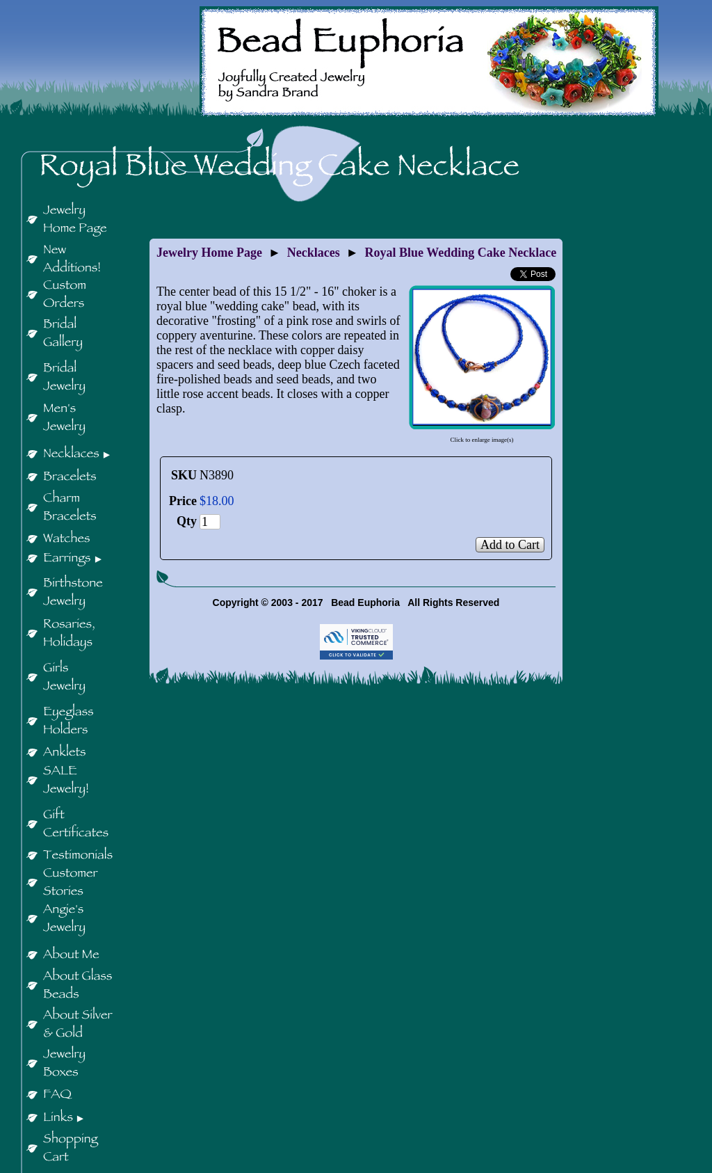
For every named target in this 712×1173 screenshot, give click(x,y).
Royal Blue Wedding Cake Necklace (461, 253)
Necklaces (313, 253)
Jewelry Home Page (209, 253)
